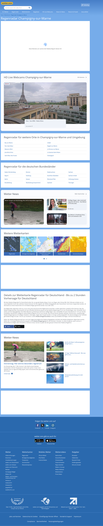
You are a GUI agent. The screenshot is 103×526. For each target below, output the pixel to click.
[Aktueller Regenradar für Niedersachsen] (51, 170)
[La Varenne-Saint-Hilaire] (66, 150)
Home (2, 12)
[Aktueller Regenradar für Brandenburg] (8, 180)
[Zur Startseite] (7, 3)
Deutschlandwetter (60, 455)
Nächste (85, 242)
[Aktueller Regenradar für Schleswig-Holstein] (73, 177)
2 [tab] (46, 256)
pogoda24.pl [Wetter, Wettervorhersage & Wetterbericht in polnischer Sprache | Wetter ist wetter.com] (8, 485)
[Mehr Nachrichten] (81, 191)
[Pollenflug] (85, 3)
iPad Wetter (42, 455)
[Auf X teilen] (19, 324)
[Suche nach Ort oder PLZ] (29, 3)
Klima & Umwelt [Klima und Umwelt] (76, 462)
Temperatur (25, 458)
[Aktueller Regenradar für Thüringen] (71, 180)
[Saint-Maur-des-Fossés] (24, 153)
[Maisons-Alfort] (24, 147)
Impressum (77, 514)
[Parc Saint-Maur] (24, 143)
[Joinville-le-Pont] (24, 150)
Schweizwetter (59, 458)
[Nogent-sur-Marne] (66, 143)
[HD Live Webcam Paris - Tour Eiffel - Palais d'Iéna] (45, 101)
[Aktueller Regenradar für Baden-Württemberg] (10, 170)
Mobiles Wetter (45, 450)
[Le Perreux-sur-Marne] (66, 147)
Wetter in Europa (59, 465)
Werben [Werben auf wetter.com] (7, 467)
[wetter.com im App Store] (51, 439)
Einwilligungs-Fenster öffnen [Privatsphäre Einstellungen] (48, 514)
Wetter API (8, 472)
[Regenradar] (12, 243)
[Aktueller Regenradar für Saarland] (49, 180)
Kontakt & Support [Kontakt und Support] (66, 514)
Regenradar (25, 453)
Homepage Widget (10, 469)
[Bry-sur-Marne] (24, 140)
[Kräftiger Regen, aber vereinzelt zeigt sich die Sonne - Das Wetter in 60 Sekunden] (67, 202)
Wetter (8, 450)
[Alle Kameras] (82, 75)
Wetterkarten (7, 12)
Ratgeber (75, 450)
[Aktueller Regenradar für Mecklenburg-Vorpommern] (33, 180)
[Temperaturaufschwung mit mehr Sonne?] (66, 377)
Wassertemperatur (27, 462)
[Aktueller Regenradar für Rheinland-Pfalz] (51, 177)
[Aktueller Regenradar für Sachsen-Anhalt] (72, 173)
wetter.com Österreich (11, 465)
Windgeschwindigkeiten (28, 455)
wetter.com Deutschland (12, 460)
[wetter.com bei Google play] (39, 439)
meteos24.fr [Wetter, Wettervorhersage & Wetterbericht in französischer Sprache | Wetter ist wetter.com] (8, 480)
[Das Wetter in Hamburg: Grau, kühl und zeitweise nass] (67, 216)
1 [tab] (44, 256)
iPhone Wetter (42, 453)
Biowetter (74, 453)
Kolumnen (8, 455)
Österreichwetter (59, 460)
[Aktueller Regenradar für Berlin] (6, 177)
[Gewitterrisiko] (62, 243)
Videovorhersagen (10, 453)
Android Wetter (43, 458)
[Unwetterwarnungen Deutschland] (45, 243)
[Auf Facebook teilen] (9, 324)
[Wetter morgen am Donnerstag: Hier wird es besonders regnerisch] (24, 209)
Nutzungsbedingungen (56, 519)
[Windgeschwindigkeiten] (28, 243)
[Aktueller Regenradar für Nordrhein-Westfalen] (52, 173)
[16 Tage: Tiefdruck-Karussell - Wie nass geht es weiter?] (66, 355)
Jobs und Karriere (15, 514)
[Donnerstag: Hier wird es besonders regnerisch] (23, 356)
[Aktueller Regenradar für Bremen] (28, 170)
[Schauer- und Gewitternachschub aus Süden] (66, 366)
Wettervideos (60, 450)
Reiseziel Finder (76, 458)
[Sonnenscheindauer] (78, 243)
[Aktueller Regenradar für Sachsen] (70, 170)
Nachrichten (58, 453)
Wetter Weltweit (59, 467)
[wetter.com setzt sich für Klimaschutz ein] (45, 502)
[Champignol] (66, 153)
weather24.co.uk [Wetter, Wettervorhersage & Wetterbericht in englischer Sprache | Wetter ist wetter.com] (9, 487)
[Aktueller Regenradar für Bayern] (6, 173)
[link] (5, 9)
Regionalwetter (59, 462)
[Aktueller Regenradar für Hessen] (28, 177)
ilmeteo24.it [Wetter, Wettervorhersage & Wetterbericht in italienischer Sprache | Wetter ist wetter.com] (8, 483)
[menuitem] (5, 9)
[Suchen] (41, 3)
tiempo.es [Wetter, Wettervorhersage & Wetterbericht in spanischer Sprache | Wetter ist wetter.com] (8, 478)
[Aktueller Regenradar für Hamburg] (28, 173)
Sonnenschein (26, 460)
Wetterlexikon (59, 469)
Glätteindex (75, 455)
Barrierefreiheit (42, 519)
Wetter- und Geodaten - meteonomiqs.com (11, 475)
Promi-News (58, 472)
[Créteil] (66, 140)
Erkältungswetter (76, 460)
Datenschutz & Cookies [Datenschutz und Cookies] (30, 514)
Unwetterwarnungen (10, 458)
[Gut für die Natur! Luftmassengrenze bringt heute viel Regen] (66, 344)
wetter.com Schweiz (10, 462)
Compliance (31, 519)
